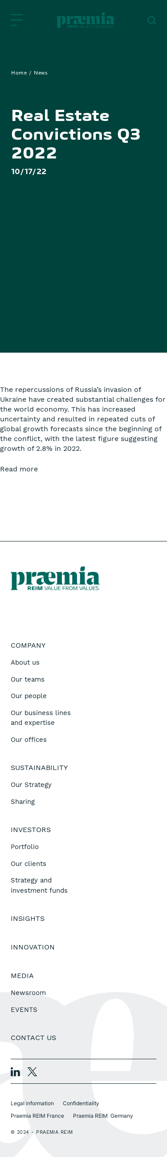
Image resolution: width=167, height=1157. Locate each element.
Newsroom (28, 993)
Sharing (23, 802)
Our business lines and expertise (41, 718)
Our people (29, 696)
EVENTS (24, 1010)
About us (25, 662)
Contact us (33, 1037)
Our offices (29, 740)
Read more (19, 469)
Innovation (33, 947)
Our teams (28, 679)
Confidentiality (81, 1103)
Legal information (32, 1103)
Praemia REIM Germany (103, 1115)
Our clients (28, 864)
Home (19, 73)
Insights (28, 918)
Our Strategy (31, 785)
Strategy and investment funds (39, 885)
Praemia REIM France (37, 1115)
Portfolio (25, 847)
